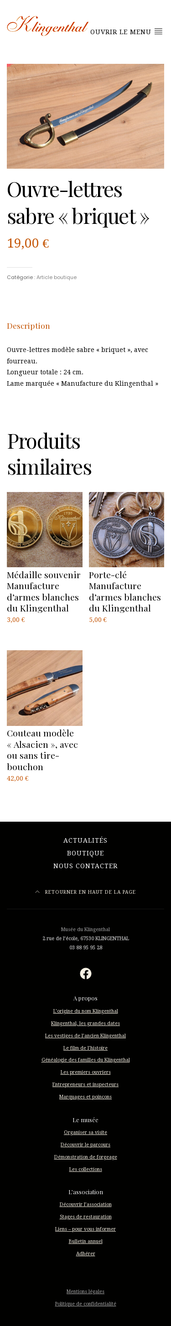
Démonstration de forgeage (85, 1157)
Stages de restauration (86, 1217)
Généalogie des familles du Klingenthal (85, 1060)
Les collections (85, 1169)
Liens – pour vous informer (85, 1229)
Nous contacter (85, 866)
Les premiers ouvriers (86, 1072)
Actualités (85, 840)
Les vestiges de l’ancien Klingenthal (85, 1036)
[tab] (28, 326)
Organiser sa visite (85, 1132)
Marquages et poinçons (85, 1097)
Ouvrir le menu (126, 31)
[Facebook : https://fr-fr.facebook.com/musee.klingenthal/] (86, 973)
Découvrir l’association (86, 1204)
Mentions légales (85, 1292)
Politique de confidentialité (85, 1304)
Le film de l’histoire (85, 1048)
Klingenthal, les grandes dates (85, 1023)
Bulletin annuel (86, 1241)
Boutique (85, 853)
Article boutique (56, 277)
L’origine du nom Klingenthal (85, 1011)
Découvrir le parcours (85, 1145)
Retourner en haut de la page (85, 892)
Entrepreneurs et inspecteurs (85, 1085)
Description (28, 325)
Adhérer (85, 1254)
